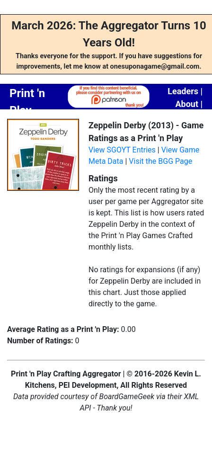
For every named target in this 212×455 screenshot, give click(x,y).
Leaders (183, 91)
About (186, 104)
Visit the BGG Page (160, 161)
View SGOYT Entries (122, 149)
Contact (188, 117)
